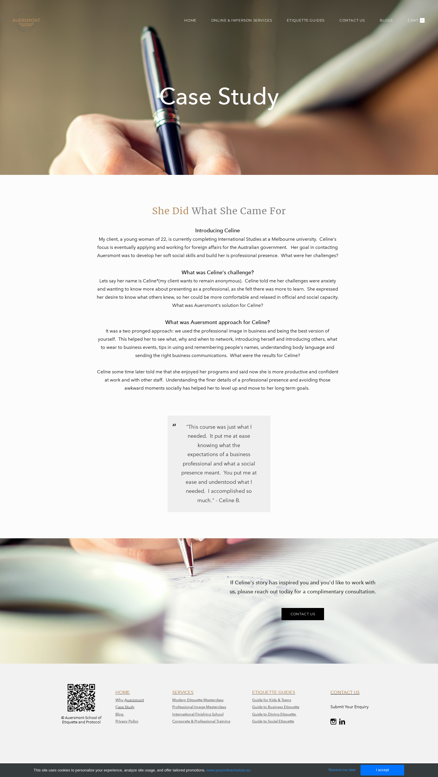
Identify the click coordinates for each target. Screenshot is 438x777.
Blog (119, 714)
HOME (190, 20)
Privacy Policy (126, 721)
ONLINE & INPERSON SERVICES (241, 20)
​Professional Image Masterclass (199, 707)
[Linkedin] (342, 721)
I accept (382, 770)
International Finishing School (198, 714)
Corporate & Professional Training (201, 721)
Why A (121, 700)
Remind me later (342, 770)
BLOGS (386, 20)
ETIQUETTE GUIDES (306, 20)
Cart (416, 20)
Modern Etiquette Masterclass (198, 700)
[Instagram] (333, 721)
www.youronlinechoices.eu (229, 770)
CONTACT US (352, 20)
